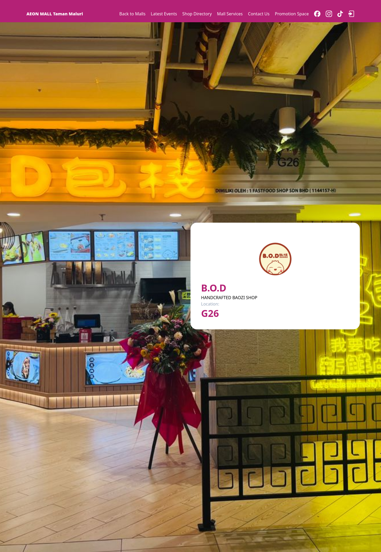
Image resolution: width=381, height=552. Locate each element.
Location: (210, 304)
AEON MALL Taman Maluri (54, 14)
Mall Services (230, 14)
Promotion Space (292, 14)
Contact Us (258, 14)
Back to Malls (132, 14)
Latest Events (164, 14)
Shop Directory (197, 14)
